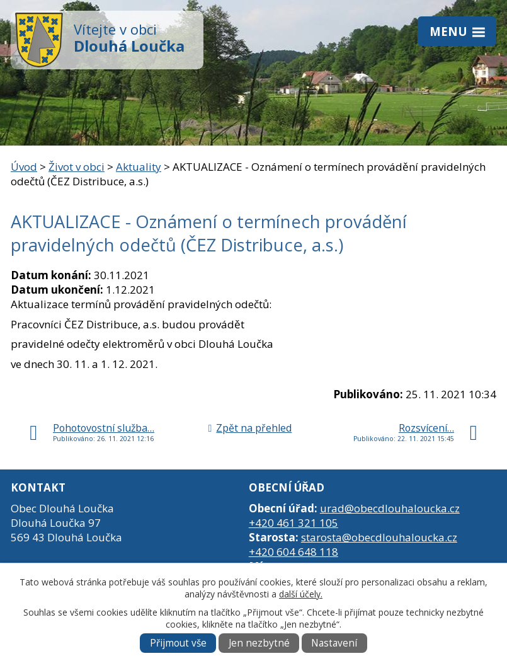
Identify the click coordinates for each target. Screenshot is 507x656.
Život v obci (76, 166)
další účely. (300, 594)
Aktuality (138, 166)
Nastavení (334, 643)
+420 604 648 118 (293, 551)
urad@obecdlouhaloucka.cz (390, 508)
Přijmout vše (178, 643)
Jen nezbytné (259, 643)
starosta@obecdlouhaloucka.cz (379, 537)
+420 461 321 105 (293, 522)
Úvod (24, 166)
